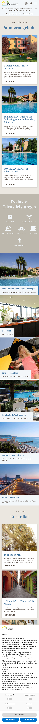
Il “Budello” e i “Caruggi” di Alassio (19, 602)
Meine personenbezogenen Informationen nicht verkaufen (17, 668)
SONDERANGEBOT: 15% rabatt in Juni (17, 170)
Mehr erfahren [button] (19, 715)
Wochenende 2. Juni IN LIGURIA (16, 67)
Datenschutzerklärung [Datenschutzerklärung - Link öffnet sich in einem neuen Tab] (9, 681)
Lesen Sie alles (9, 81)
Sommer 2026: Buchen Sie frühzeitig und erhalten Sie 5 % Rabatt (19, 119)
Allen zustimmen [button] (28, 720)
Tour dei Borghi (12, 554)
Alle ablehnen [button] (10, 720)
